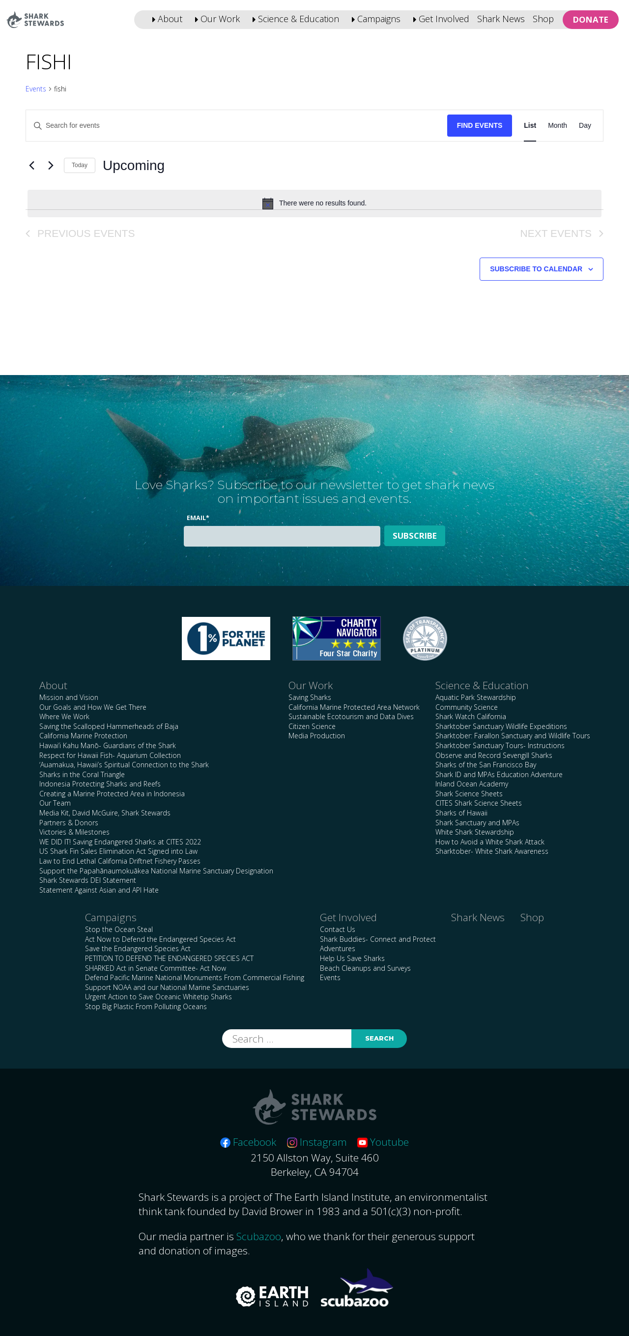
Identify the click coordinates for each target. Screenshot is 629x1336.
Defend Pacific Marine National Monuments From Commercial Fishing (194, 977)
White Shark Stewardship (474, 832)
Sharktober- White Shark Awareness (491, 851)
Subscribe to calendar (536, 269)
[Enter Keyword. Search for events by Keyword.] (236, 125)
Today (79, 165)
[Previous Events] (31, 166)
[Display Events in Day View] (585, 125)
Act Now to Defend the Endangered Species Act (160, 939)
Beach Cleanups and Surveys (365, 968)
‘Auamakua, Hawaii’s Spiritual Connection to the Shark (124, 764)
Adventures (337, 948)
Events (36, 88)
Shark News (501, 19)
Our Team (55, 803)
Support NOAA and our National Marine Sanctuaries (167, 987)
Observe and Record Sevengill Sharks (493, 755)
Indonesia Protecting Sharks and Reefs (100, 783)
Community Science (466, 707)
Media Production (316, 735)
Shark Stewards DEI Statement (87, 880)
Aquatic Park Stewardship (475, 697)
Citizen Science (312, 726)
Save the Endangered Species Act (138, 948)
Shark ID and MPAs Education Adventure (499, 774)
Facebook (248, 1142)
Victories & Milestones (74, 832)
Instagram (317, 1142)
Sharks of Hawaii (461, 812)
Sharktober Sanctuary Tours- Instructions (500, 745)
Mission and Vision (68, 697)
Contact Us (337, 929)
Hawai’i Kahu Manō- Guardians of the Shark (107, 745)
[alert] (314, 203)
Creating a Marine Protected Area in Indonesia (112, 793)
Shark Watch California (470, 716)
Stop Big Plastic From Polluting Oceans (146, 1006)
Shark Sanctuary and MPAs (477, 822)
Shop (543, 19)
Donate (590, 19)
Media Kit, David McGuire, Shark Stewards (105, 812)
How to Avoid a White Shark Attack (489, 841)
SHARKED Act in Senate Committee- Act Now (155, 968)
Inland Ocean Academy (471, 783)
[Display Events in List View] (530, 125)
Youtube (383, 1142)
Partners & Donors (68, 822)
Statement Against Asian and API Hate (99, 890)
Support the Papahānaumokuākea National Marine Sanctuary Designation (156, 870)
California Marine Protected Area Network (354, 707)
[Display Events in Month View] (557, 125)
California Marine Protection (83, 735)
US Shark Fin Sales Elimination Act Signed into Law (118, 851)
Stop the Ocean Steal (119, 929)
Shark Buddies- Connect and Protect (378, 939)
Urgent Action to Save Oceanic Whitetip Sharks (158, 996)
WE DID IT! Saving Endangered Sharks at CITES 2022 (120, 841)
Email (198, 518)
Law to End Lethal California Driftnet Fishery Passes (119, 861)
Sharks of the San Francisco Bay (485, 764)
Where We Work (64, 716)
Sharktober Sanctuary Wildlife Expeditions (501, 726)
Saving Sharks (309, 697)
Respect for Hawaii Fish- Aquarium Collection (110, 755)
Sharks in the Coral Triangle (82, 774)
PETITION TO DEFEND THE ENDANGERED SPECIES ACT (169, 958)
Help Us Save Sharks (352, 958)
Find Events (480, 125)
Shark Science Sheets (469, 793)
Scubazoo (258, 1236)
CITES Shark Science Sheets (478, 803)
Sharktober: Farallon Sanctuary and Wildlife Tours (512, 735)
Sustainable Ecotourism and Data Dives (351, 716)
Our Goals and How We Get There (92, 707)
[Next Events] (51, 166)
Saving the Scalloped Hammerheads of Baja (108, 726)
